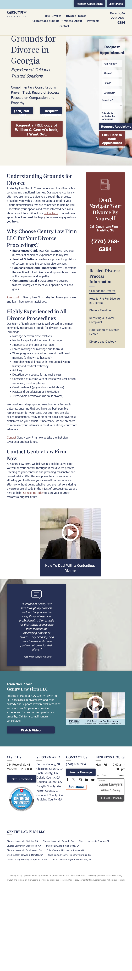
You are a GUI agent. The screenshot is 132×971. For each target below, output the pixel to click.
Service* (107, 100)
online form (51, 213)
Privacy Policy (16, 875)
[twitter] (74, 780)
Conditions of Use (61, 875)
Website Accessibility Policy (110, 875)
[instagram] (80, 780)
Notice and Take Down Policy (83, 875)
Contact (11, 437)
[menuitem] (46, 15)
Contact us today (33, 492)
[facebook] (67, 780)
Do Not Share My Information (38, 875)
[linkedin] (86, 780)
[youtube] (93, 780)
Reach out (13, 297)
